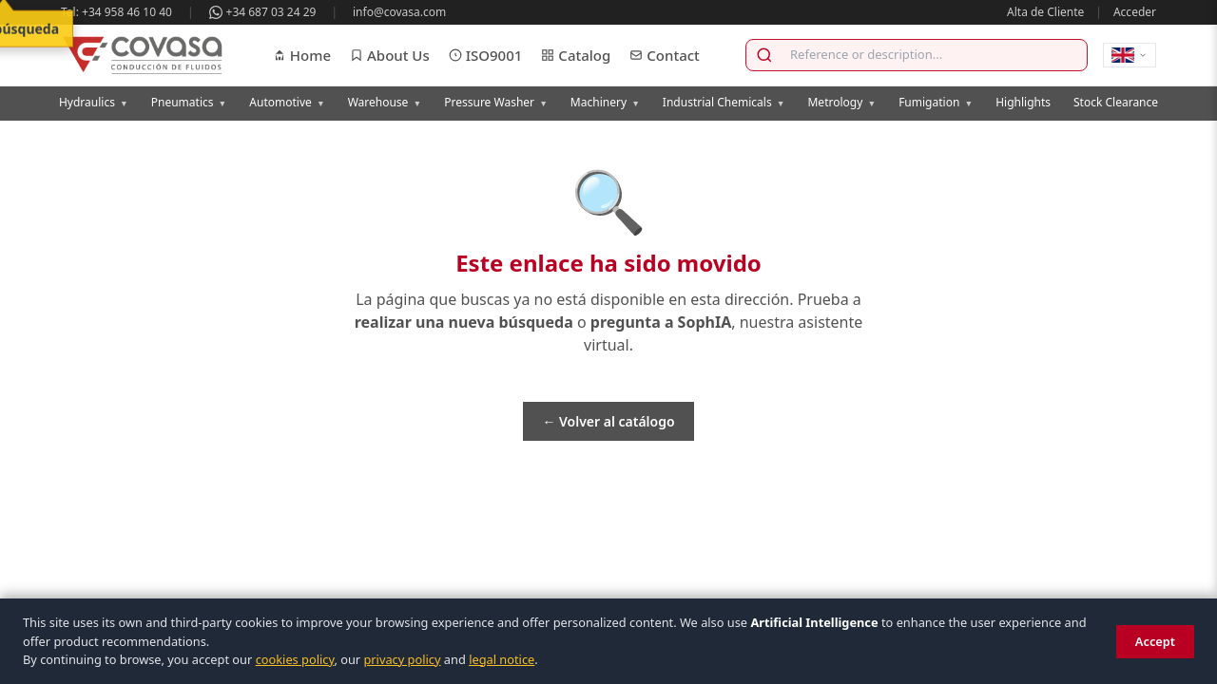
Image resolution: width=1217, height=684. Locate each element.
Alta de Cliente (1045, 12)
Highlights (1023, 102)
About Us (390, 55)
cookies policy (295, 659)
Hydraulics (93, 102)
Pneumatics (189, 102)
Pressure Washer (496, 102)
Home (302, 55)
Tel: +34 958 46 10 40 (116, 12)
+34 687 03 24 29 (263, 12)
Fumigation (935, 102)
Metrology (841, 102)
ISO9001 (486, 55)
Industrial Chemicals (724, 102)
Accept (1155, 641)
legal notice (501, 659)
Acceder (1134, 12)
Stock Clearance (1115, 102)
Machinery (605, 102)
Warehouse (385, 102)
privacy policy (401, 659)
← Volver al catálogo (608, 421)
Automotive (286, 102)
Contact (664, 55)
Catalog (575, 55)
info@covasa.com (399, 12)
